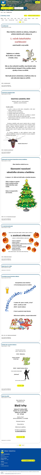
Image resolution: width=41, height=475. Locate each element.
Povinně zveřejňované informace (22, 471)
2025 (37, 18)
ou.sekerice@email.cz (5, 466)
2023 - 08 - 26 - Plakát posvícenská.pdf (8, 335)
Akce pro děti (11, 20)
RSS (25, 15)
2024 (33, 18)
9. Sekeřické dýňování (7, 226)
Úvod (1, 12)
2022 (26, 18)
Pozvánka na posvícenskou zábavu (10, 276)
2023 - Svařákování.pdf (5, 83)
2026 (3, 20)
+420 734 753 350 (5, 8)
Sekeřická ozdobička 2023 (8, 93)
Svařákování (5, 26)
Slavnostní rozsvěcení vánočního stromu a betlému (14, 159)
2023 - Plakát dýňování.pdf (6, 256)
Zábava (25, 20)
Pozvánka (19, 385)
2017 (8, 18)
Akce (6, 20)
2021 (22, 18)
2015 (5, 18)
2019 (15, 18)
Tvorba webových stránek (9, 473)
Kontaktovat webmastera (12, 471)
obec (17, 20)
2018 (12, 18)
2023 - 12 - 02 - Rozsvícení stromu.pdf (8, 216)
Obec (4, 12)
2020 (19, 18)
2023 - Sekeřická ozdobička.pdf (7, 150)
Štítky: (2, 18)
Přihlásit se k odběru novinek (34, 15)
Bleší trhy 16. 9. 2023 (7, 266)
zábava (21, 20)
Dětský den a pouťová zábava (9, 345)
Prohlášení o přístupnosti (32, 471)
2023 (29, 18)
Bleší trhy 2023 (5, 396)
